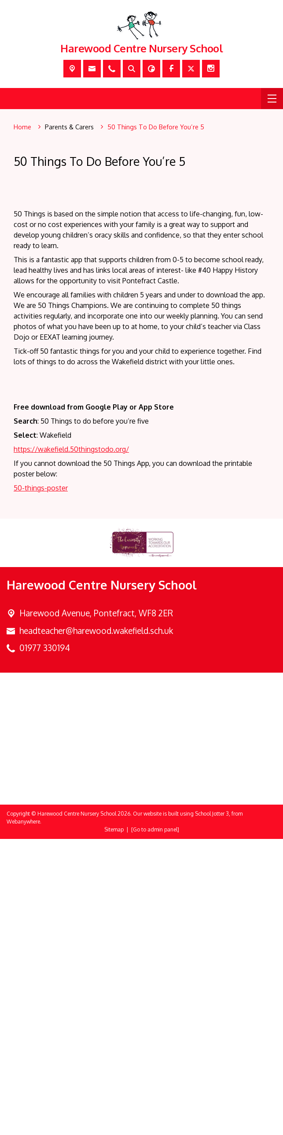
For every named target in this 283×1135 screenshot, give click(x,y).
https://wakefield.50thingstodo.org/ (71, 745)
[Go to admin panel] (155, 1125)
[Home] (22, 127)
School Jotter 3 (212, 1109)
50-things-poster (41, 784)
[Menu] (272, 98)
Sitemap (114, 1125)
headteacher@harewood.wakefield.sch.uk (96, 926)
